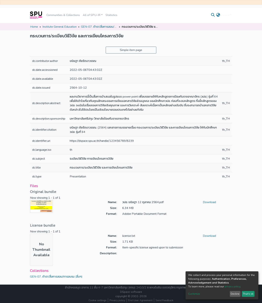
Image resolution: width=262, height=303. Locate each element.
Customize (194, 294)
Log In (225, 15)
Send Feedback (164, 300)
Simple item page (131, 50)
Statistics (111, 15)
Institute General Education (59, 27)
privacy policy (232, 286)
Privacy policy (117, 300)
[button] (218, 15)
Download (209, 202)
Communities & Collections (63, 15)
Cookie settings (97, 300)
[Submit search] (213, 15)
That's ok (248, 294)
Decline (235, 294)
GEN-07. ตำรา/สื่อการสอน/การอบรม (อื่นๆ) (99, 27)
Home (34, 27)
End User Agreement (140, 300)
